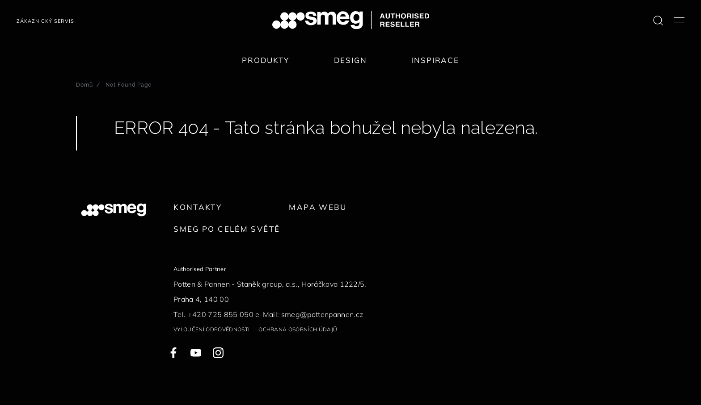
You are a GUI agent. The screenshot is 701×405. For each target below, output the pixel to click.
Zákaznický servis (45, 21)
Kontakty (197, 207)
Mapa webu (317, 207)
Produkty (265, 60)
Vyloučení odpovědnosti (211, 329)
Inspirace (435, 60)
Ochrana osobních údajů (297, 329)
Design (350, 60)
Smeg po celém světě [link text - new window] (226, 229)
